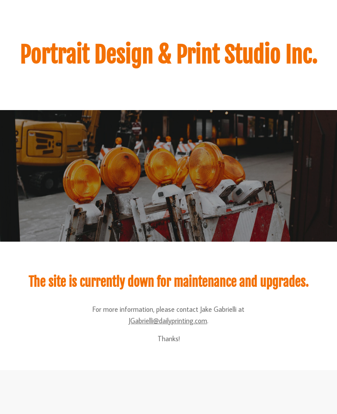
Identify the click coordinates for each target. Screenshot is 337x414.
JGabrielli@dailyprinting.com (168, 320)
